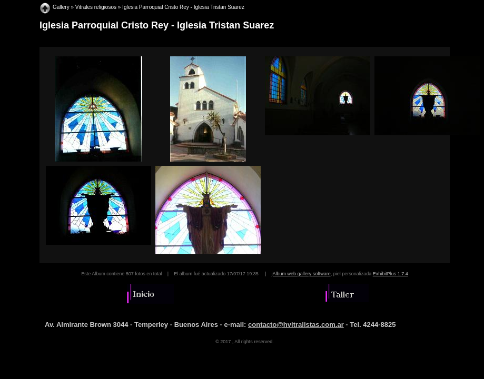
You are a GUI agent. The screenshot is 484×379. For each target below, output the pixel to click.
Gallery (61, 7)
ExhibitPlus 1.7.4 (390, 273)
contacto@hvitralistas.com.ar (296, 324)
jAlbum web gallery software (301, 273)
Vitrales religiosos (95, 7)
